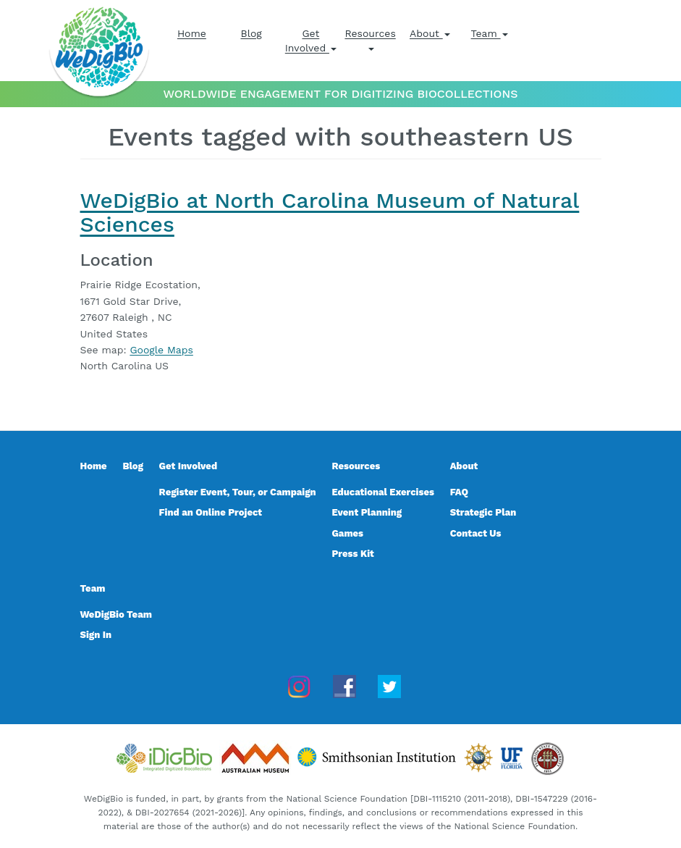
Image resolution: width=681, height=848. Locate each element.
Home (191, 33)
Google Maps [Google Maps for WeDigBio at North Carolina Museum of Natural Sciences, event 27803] (161, 350)
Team (489, 33)
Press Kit (352, 553)
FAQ (459, 492)
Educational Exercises (382, 492)
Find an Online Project (211, 512)
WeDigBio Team (116, 614)
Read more (107, 382)
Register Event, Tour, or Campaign (237, 492)
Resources (369, 39)
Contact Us (476, 533)
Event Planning (366, 512)
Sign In (96, 634)
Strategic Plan (483, 512)
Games (347, 533)
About (430, 33)
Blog (250, 33)
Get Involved (311, 41)
